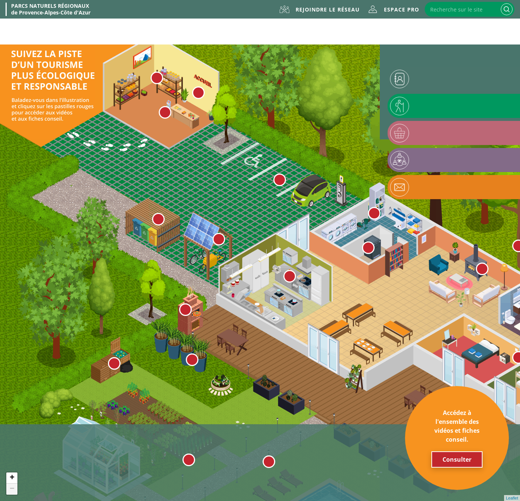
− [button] (12, 489)
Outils (361, 31)
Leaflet (512, 498)
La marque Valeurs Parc (160, 31)
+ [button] (12, 478)
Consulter (456, 459)
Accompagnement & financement (459, 31)
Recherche (507, 9)
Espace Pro (401, 9)
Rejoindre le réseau (328, 9)
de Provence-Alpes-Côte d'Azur (50, 9)
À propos (72, 31)
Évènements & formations (273, 31)
